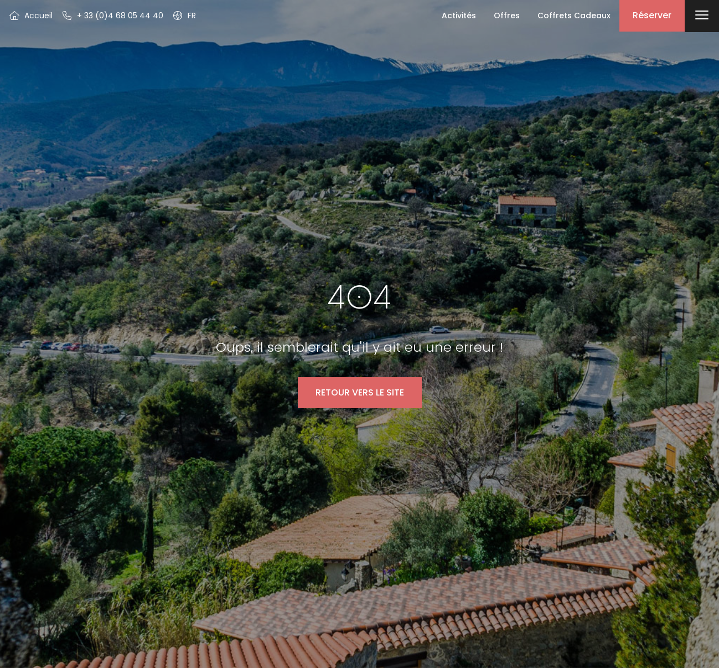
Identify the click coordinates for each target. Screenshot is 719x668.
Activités (459, 15)
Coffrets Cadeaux (574, 15)
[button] (184, 15)
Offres (507, 15)
